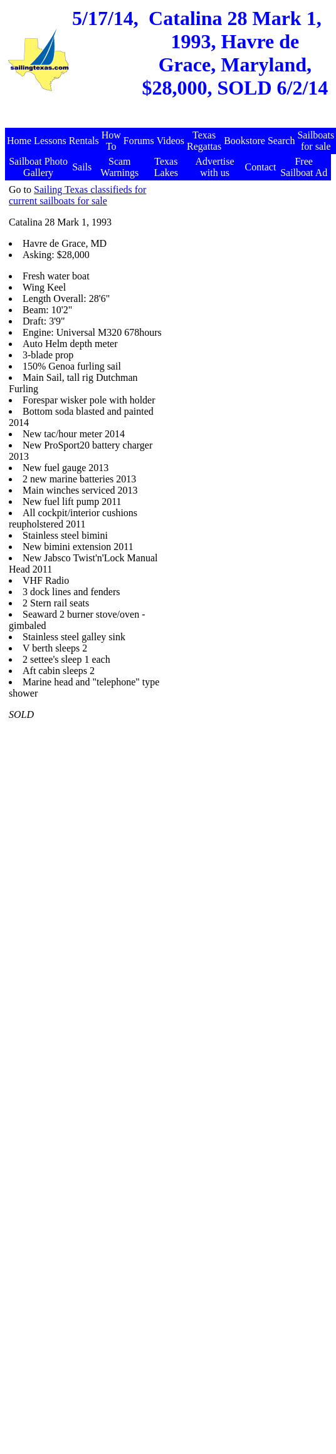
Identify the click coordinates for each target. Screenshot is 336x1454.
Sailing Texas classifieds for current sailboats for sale (77, 195)
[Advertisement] (246, 262)
